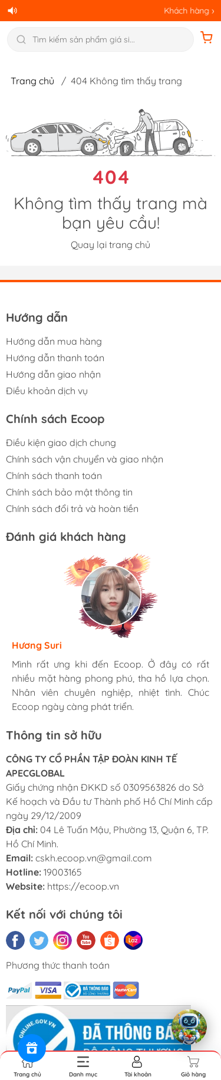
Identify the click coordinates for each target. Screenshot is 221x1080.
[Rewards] (32, 1048)
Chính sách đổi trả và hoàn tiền (72, 508)
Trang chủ (32, 81)
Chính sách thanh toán (54, 475)
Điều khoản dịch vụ (47, 391)
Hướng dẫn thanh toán (55, 358)
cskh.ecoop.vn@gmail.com (93, 858)
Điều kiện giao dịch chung (61, 442)
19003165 (63, 872)
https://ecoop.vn (83, 886)
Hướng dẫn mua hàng (54, 341)
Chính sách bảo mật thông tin (69, 492)
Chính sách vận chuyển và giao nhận (84, 459)
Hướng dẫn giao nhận (53, 374)
